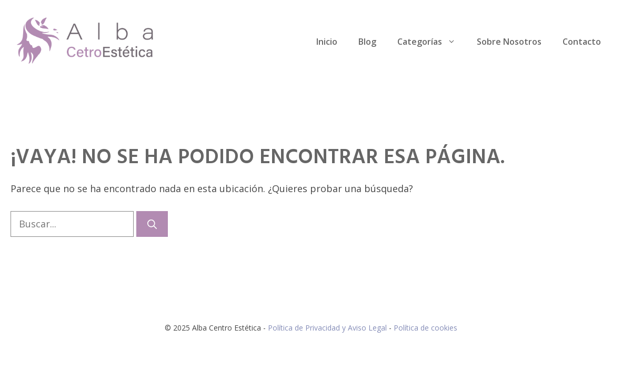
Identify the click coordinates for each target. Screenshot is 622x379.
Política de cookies (425, 328)
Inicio (326, 41)
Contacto (582, 41)
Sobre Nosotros (509, 41)
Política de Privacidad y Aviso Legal (328, 328)
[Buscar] (152, 224)
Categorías (431, 42)
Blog (367, 41)
